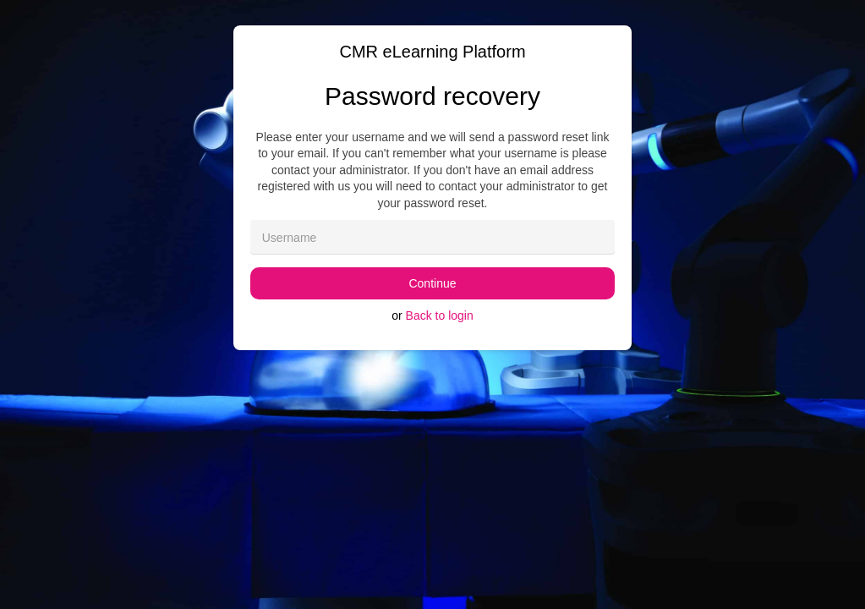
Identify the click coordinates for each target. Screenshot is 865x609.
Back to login (440, 315)
